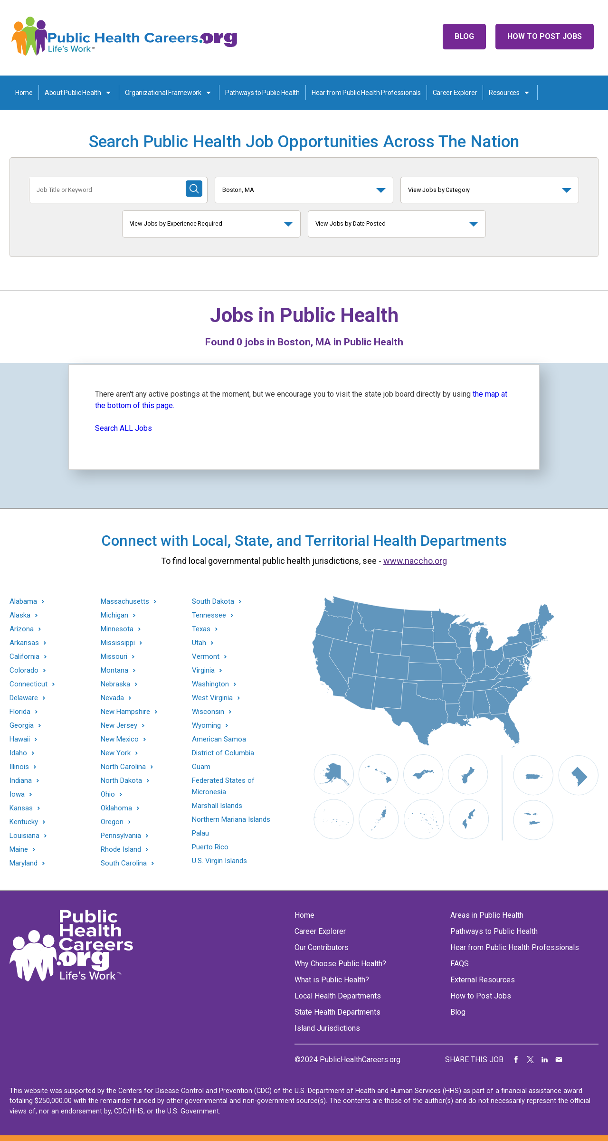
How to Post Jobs (544, 36)
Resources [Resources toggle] (504, 92)
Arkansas (24, 643)
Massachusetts (125, 602)
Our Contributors (321, 947)
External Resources (482, 979)
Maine (19, 850)
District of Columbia (223, 753)
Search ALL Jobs (123, 428)
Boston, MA (238, 189)
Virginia (203, 670)
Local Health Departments (337, 995)
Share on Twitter (530, 1059)
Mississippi (118, 643)
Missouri (114, 657)
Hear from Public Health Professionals (366, 92)
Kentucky (24, 822)
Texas (201, 629)
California (24, 657)
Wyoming (206, 726)
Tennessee (209, 615)
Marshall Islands (217, 805)
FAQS (459, 963)
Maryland (24, 863)
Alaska (20, 615)
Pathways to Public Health (262, 92)
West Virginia (212, 698)
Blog (464, 36)
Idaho (18, 753)
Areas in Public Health (486, 915)
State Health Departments (337, 1012)
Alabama (23, 602)
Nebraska (115, 684)
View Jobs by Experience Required (176, 223)
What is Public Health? (331, 979)
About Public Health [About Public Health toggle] (73, 92)
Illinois (19, 767)
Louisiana (24, 836)
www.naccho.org (415, 561)
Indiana (21, 781)
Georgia (22, 726)
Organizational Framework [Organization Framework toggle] (163, 92)
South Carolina (124, 863)
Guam (201, 766)
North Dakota (121, 781)
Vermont (205, 657)
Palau (200, 833)
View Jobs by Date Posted (350, 223)
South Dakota (213, 602)
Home (24, 92)
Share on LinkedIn (545, 1059)
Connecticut (29, 684)
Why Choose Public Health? (340, 963)
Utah (199, 643)
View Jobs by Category (439, 189)
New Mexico (120, 739)
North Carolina (123, 767)
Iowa (17, 794)
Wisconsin (208, 712)
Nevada (112, 698)
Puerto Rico (210, 847)
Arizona (22, 629)
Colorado (24, 670)
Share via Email (559, 1059)
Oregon (112, 822)
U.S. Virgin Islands (219, 860)
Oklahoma (116, 808)
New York (116, 753)
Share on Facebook (516, 1059)
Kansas (21, 808)
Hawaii (20, 739)
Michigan (114, 615)
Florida (20, 712)
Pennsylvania (121, 836)
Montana (114, 670)
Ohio (108, 794)
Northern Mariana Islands (231, 819)
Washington (210, 684)
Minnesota (117, 629)
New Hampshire (125, 712)
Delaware (24, 698)
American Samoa (219, 739)
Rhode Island (121, 850)
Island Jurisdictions (327, 1028)
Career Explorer (455, 92)
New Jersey (119, 726)
